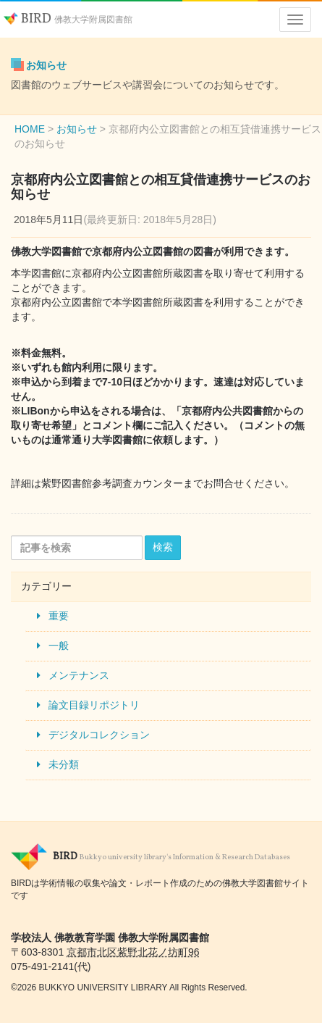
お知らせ (46, 65)
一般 (58, 645)
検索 (163, 547)
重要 (58, 616)
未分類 (63, 764)
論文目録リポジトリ (94, 705)
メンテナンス (78, 675)
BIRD (68, 19)
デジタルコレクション (99, 734)
